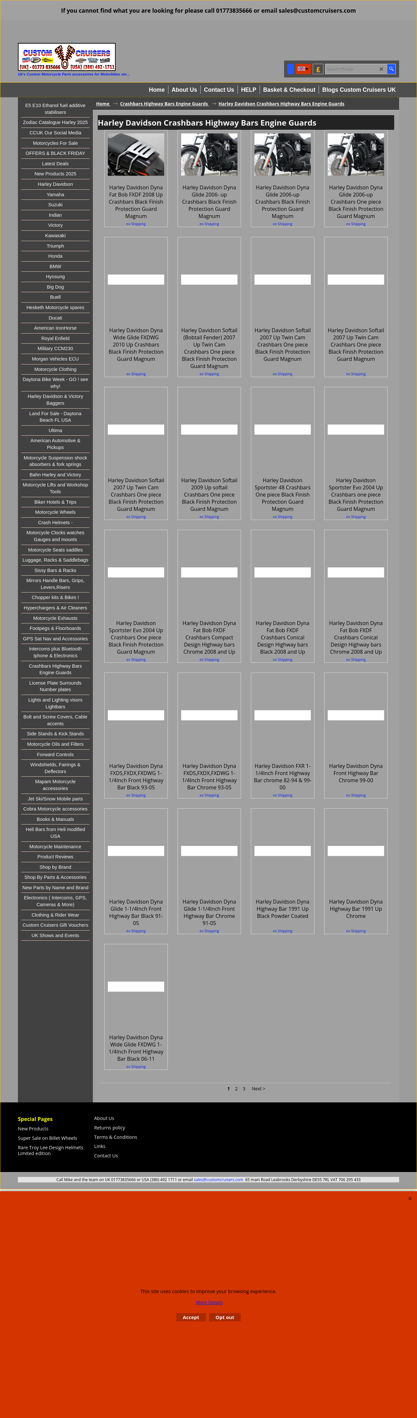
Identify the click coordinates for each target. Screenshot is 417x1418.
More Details (209, 1302)
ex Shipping (136, 259)
